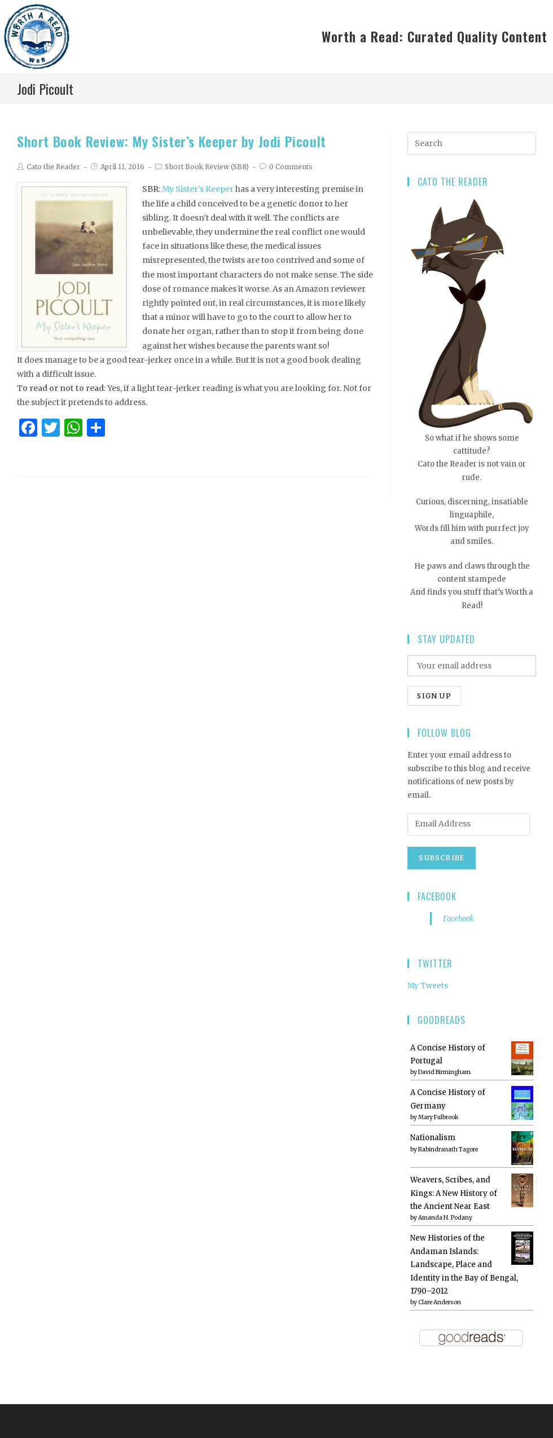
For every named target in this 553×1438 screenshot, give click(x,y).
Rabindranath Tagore (448, 1149)
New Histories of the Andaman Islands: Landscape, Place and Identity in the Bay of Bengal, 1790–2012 (464, 1264)
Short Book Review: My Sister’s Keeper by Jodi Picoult (171, 141)
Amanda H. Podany (445, 1217)
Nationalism (432, 1137)
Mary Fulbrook (438, 1117)
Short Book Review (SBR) (207, 166)
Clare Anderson (439, 1302)
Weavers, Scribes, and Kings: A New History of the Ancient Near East (453, 1193)
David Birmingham (444, 1072)
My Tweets (427, 986)
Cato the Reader (53, 166)
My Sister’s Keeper (198, 189)
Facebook (437, 896)
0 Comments (291, 166)
